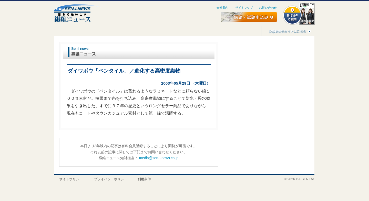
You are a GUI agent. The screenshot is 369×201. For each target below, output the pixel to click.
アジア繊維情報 (188, 31)
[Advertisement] (266, 83)
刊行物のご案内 (158, 31)
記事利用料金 (248, 31)
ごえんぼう (109, 31)
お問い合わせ (267, 7)
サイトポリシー (71, 179)
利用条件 (144, 179)
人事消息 (132, 31)
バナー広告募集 (219, 31)
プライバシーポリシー (110, 179)
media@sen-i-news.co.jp (159, 158)
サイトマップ (244, 7)
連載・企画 (84, 31)
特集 (63, 31)
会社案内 (222, 7)
